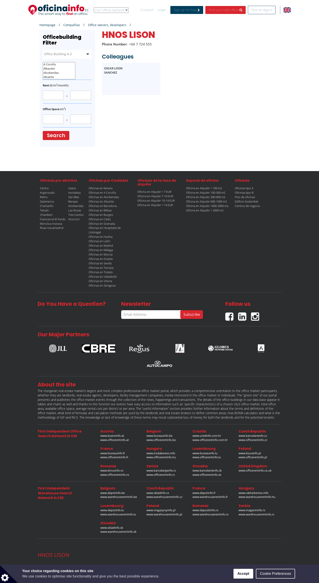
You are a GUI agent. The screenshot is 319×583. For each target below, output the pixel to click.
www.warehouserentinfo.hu (257, 497)
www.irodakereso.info (160, 453)
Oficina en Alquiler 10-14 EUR (156, 201)
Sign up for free (187, 10)
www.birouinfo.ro (111, 470)
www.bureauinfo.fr (112, 453)
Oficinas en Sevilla (100, 263)
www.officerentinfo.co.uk (255, 470)
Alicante (59, 77)
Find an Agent (261, 10)
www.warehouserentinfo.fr (210, 497)
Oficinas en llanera (101, 188)
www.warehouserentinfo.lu (118, 514)
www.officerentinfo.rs (160, 475)
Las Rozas (74, 210)
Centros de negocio (247, 206)
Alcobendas (59, 73)
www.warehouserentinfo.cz (164, 497)
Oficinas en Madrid (101, 246)
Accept (243, 573)
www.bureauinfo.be (159, 436)
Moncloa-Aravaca (51, 224)
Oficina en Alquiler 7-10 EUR (155, 196)
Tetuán (44, 210)
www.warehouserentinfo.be (118, 497)
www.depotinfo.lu (112, 510)
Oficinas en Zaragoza (102, 285)
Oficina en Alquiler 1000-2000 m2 (207, 206)
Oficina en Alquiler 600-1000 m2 (206, 201)
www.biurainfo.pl (250, 453)
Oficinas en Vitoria (100, 281)
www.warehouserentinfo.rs (256, 514)
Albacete (59, 68)
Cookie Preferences (275, 573)
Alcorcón (74, 219)
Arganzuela (47, 193)
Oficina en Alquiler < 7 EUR (154, 192)
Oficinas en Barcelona (103, 206)
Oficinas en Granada (102, 224)
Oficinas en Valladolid (103, 277)
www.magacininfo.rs (252, 510)
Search (56, 135)
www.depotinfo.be (112, 493)
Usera (72, 188)
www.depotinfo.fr (204, 493)
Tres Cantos (76, 215)
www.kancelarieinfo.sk (207, 470)
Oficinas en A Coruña (102, 193)
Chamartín (46, 206)
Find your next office (225, 10)
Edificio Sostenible (246, 201)
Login (162, 10)
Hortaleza (74, 193)
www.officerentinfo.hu (161, 457)
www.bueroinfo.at (112, 436)
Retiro (44, 197)
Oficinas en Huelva (101, 237)
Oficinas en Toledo (101, 272)
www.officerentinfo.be (161, 440)
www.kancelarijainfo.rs (161, 470)
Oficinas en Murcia (101, 254)
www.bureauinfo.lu (205, 453)
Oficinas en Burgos (101, 215)
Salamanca (47, 201)
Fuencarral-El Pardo (53, 219)
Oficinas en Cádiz (100, 219)
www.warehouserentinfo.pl (164, 514)
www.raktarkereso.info (253, 493)
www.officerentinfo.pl (253, 457)
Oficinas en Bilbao (100, 210)
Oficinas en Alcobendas (104, 197)
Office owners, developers (107, 25)
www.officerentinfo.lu (207, 457)
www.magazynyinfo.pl (160, 510)
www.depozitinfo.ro (205, 510)
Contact (146, 10)
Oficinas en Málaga (101, 250)
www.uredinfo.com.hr (207, 436)
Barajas (73, 201)
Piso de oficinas (245, 197)
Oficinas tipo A (244, 188)
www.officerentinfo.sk (207, 475)
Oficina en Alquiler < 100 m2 (204, 188)
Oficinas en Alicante (101, 201)
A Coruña (59, 64)
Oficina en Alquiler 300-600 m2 (205, 197)
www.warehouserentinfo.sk (118, 532)
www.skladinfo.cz (157, 493)
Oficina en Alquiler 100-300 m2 (205, 193)
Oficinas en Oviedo (101, 259)
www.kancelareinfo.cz (253, 436)
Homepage (47, 25)
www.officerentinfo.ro (114, 475)
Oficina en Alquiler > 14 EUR (155, 205)
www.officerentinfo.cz (253, 440)
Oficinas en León (99, 241)
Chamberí (46, 215)
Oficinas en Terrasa (101, 268)
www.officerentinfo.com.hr (210, 440)
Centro (44, 188)
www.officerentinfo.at (114, 440)
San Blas (73, 197)
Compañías (71, 25)
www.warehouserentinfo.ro (211, 514)
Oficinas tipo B (244, 193)
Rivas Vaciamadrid (51, 228)
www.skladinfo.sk (111, 528)
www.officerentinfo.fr (114, 457)
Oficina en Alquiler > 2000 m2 (205, 210)
